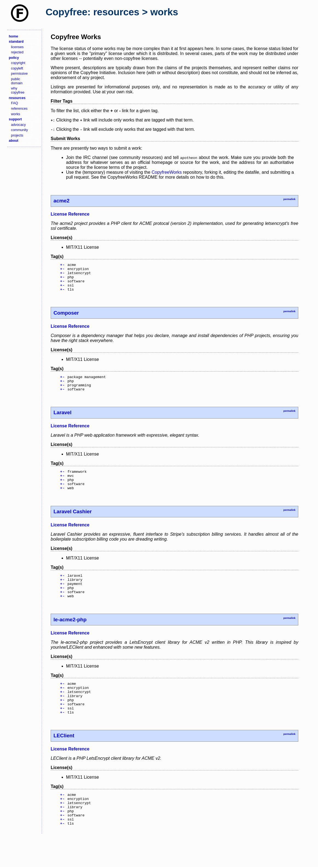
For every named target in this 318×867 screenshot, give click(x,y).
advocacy (18, 125)
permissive (19, 73)
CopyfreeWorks (167, 172)
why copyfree (17, 90)
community (19, 130)
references (19, 108)
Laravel (62, 421)
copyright (18, 63)
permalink (289, 199)
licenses (17, 47)
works (15, 114)
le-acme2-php (70, 637)
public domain (16, 81)
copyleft (17, 68)
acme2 (61, 201)
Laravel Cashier (72, 524)
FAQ (14, 103)
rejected (17, 52)
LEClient (63, 760)
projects (17, 135)
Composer (66, 318)
